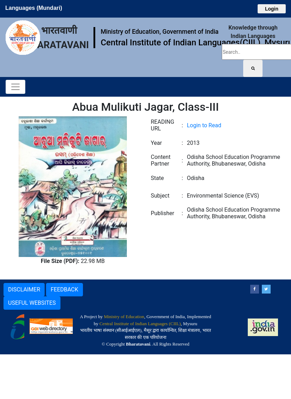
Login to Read (204, 125)
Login (271, 9)
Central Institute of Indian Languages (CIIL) (140, 323)
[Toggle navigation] (15, 87)
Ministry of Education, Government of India (159, 31)
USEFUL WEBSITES (32, 303)
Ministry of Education (124, 316)
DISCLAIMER (24, 289)
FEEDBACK (64, 289)
